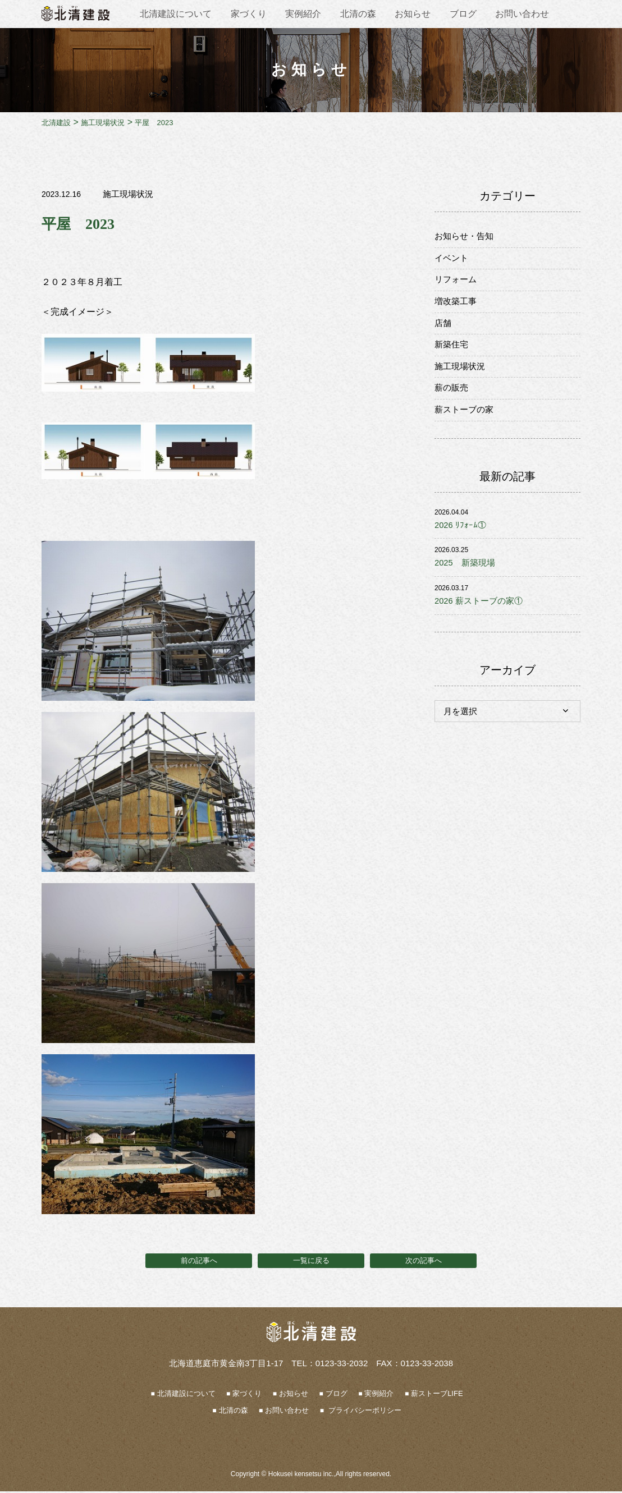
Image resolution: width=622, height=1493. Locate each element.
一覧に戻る (311, 1261)
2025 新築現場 (467, 577)
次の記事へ (423, 1261)
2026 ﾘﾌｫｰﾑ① (461, 538)
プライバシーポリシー (363, 1412)
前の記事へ (198, 1261)
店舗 (443, 329)
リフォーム (457, 283)
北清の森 (358, 14)
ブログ (463, 14)
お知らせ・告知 (466, 237)
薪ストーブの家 (466, 421)
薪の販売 (452, 398)
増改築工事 (457, 306)
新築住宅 (452, 352)
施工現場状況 (130, 194)
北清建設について (176, 14)
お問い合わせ (522, 14)
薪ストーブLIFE (437, 1394)
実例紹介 (303, 14)
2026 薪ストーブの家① (482, 616)
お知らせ (413, 14)
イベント (452, 260)
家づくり (249, 14)
